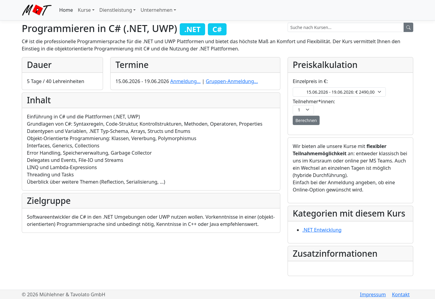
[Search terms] (346, 27)
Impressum (373, 294)
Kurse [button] (84, 10)
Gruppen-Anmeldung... (232, 81)
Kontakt (401, 294)
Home (66, 10)
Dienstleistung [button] (115, 10)
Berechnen (306, 120)
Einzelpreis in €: (310, 81)
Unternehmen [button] (156, 10)
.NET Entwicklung (322, 230)
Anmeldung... (185, 81)
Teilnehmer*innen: (314, 101)
